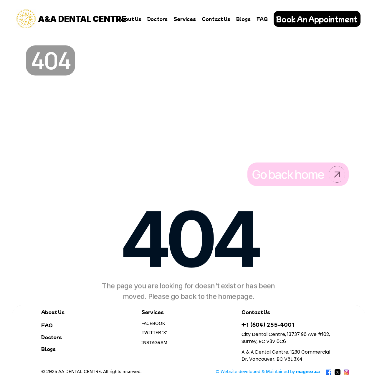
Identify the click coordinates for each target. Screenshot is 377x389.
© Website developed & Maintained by (268, 372)
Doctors (157, 19)
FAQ (262, 19)
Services (184, 19)
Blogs (243, 19)
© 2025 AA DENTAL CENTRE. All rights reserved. (91, 372)
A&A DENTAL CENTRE (82, 19)
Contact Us (216, 19)
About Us (129, 19)
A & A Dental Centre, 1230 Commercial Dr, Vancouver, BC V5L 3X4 (286, 355)
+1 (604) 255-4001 (268, 324)
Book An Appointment (316, 19)
